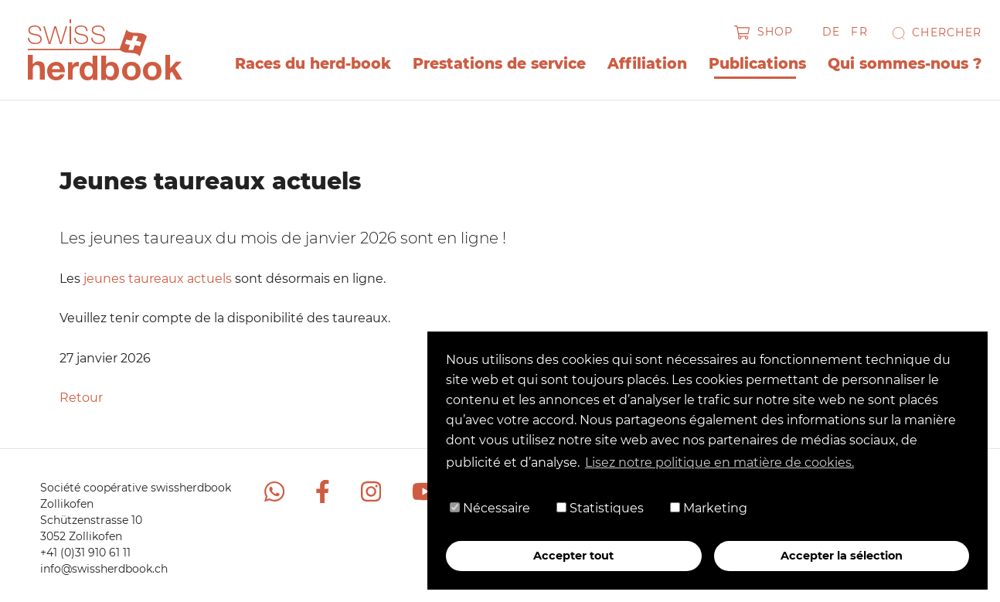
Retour (81, 397)
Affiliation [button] (647, 64)
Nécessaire (490, 508)
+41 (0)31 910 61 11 (85, 552)
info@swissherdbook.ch (104, 569)
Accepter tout (573, 556)
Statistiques (600, 508)
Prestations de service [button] (499, 64)
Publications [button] (757, 64)
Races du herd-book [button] (313, 64)
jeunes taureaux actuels (157, 278)
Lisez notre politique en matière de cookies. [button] (719, 462)
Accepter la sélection (842, 556)
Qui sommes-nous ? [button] (904, 64)
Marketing (708, 508)
